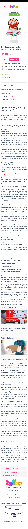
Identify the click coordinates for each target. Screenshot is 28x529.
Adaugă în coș (13, 59)
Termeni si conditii (16, 503)
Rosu (12, 96)
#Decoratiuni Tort (14, 14)
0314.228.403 (15, 492)
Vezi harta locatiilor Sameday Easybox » (12, 122)
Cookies (24, 503)
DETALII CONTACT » (14, 497)
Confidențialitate (5, 503)
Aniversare (13, 99)
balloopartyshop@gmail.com (20, 279)
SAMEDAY (14, 225)
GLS (20, 225)
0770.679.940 (15, 490)
